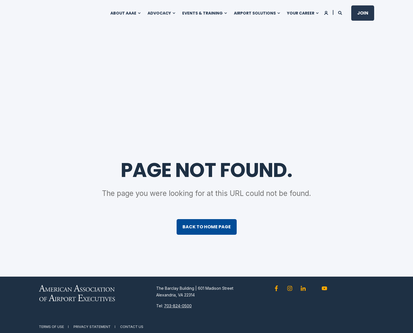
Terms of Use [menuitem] (51, 327)
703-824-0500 (178, 305)
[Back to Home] (67, 13)
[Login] (326, 12)
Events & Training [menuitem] (202, 13)
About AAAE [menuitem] (123, 13)
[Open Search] (340, 12)
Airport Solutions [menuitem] (255, 13)
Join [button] (362, 13)
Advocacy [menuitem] (159, 13)
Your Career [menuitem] (300, 13)
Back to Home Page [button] (206, 227)
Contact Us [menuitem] (131, 327)
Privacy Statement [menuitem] (92, 327)
